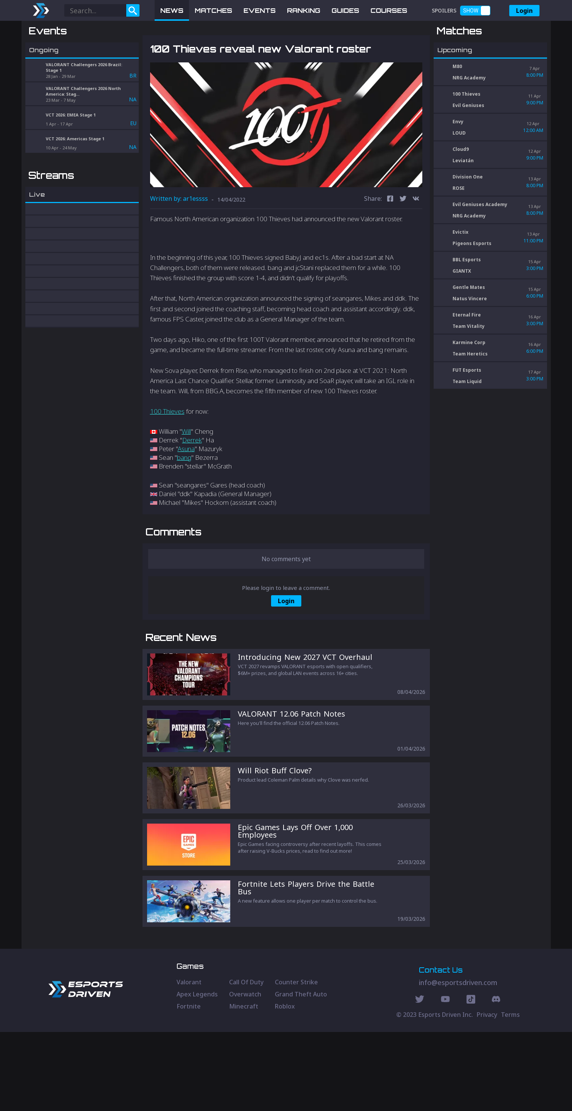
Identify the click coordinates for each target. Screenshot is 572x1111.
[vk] (415, 238)
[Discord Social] (471, 1079)
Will (186, 470)
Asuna (186, 488)
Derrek (192, 479)
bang (184, 496)
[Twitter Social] (419, 1079)
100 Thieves (167, 451)
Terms (510, 1093)
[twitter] (403, 238)
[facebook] (390, 238)
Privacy (487, 1093)
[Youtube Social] (445, 1079)
